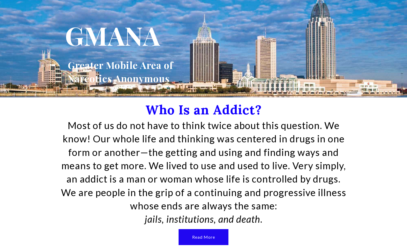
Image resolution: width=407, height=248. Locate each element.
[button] (203, 237)
